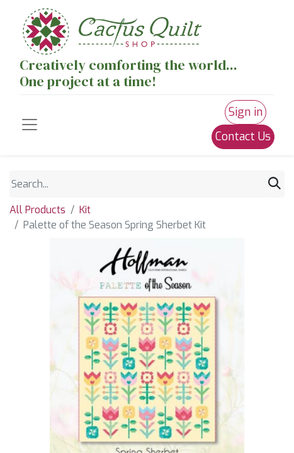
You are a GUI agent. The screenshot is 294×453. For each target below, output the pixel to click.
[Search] (274, 184)
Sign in (246, 112)
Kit (85, 209)
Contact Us (243, 136)
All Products (37, 209)
